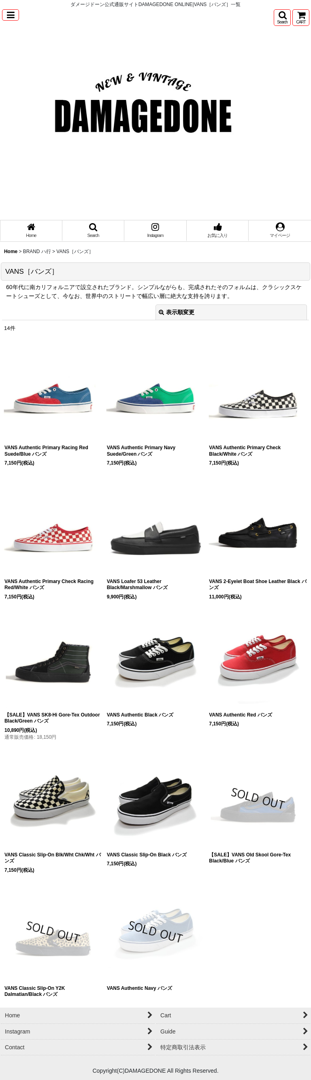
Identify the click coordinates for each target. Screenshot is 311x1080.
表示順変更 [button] (176, 312)
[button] (10, 15)
